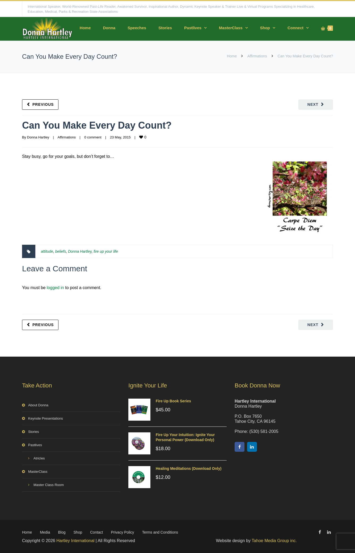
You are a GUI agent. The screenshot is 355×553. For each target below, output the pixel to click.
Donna (109, 28)
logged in (55, 287)
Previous (43, 104)
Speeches (137, 28)
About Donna (38, 405)
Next (312, 104)
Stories (165, 28)
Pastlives (192, 28)
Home (85, 28)
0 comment (92, 137)
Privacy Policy (122, 532)
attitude (47, 251)
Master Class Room (48, 485)
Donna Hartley (38, 137)
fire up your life (106, 251)
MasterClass (230, 28)
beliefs (60, 251)
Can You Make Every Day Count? (97, 125)
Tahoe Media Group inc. (274, 540)
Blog (62, 532)
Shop (265, 28)
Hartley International (75, 540)
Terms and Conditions (160, 532)
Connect (295, 28)
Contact (96, 532)
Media (45, 532)
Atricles (39, 458)
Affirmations (257, 56)
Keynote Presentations (45, 418)
